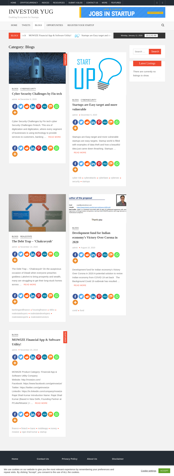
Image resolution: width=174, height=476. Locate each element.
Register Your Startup (81, 25)
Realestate (26, 236)
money (53, 428)
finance (15, 428)
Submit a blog (75, 3)
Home (13, 3)
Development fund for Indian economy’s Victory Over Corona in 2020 (94, 237)
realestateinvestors (40, 317)
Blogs (38, 25)
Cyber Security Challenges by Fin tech (37, 93)
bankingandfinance (21, 310)
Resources (59, 3)
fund (82, 310)
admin (14, 99)
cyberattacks (90, 178)
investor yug (31, 11)
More (104, 3)
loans (32, 428)
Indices (45, 3)
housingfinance (39, 310)
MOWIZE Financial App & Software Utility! (55, 35)
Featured (116, 3)
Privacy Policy (69, 459)
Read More (54, 137)
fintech (24, 428)
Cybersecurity (28, 89)
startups (86, 181)
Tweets (26, 25)
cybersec (115, 178)
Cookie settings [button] (148, 471)
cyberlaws (103, 178)
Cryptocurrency (29, 3)
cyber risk (76, 178)
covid (74, 310)
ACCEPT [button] (164, 471)
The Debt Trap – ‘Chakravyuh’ (32, 241)
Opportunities (55, 25)
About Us (92, 459)
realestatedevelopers (40, 313)
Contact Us (92, 3)
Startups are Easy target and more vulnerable (108, 35)
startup (43, 432)
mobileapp (43, 428)
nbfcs (51, 310)
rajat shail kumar (30, 432)
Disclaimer (118, 459)
